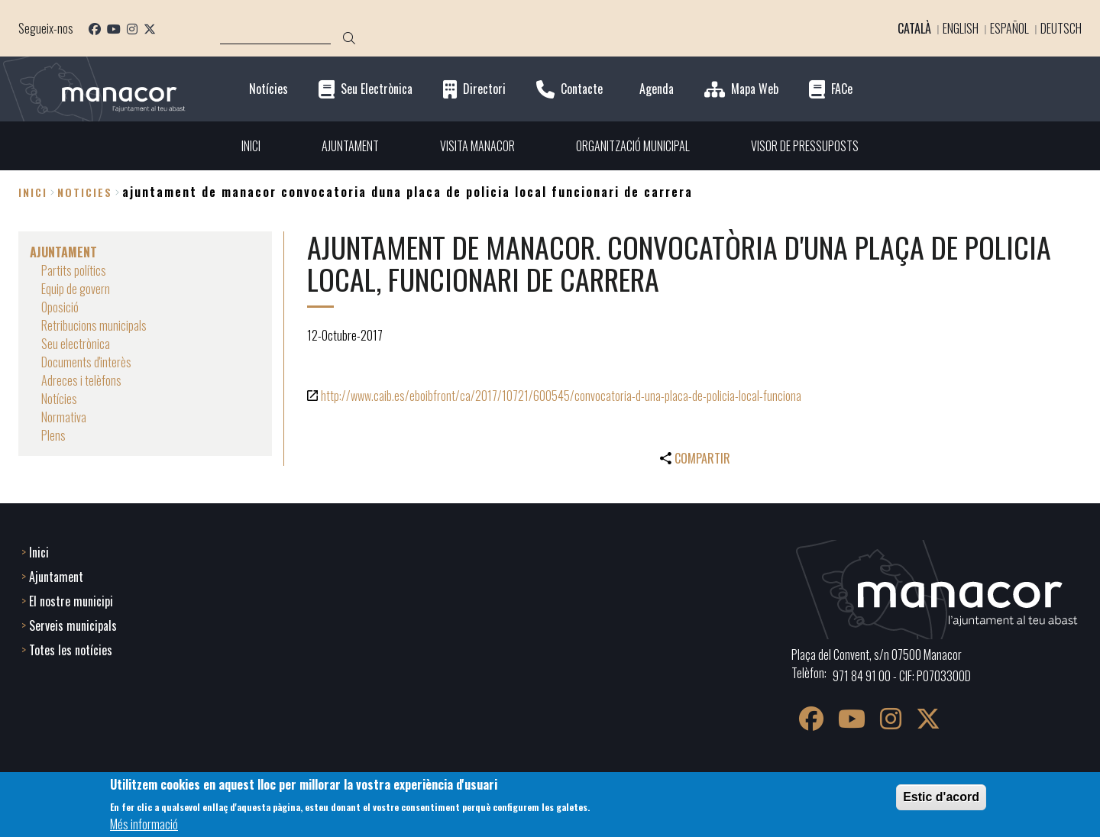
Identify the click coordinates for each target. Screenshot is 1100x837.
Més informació (144, 824)
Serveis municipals (73, 625)
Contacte (582, 89)
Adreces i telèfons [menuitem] (81, 380)
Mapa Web (754, 89)
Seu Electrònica (376, 89)
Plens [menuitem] (53, 435)
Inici (32, 192)
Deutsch (1061, 28)
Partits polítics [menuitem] (73, 270)
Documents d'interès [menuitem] (86, 362)
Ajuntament (56, 576)
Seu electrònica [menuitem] (75, 343)
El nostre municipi (71, 601)
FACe (841, 89)
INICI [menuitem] (250, 146)
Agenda (656, 89)
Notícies (268, 89)
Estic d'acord (941, 796)
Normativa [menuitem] (63, 417)
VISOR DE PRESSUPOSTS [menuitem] (805, 146)
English (961, 28)
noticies (84, 192)
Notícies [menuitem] (59, 398)
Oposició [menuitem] (60, 307)
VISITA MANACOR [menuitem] (477, 146)
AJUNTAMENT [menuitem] (350, 146)
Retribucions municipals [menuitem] (94, 325)
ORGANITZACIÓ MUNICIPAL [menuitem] (633, 146)
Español (1009, 28)
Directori (484, 89)
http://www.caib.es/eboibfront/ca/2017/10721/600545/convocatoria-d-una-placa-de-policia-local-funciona (561, 395)
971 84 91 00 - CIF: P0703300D (902, 676)
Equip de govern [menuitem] (75, 289)
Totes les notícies (70, 650)
